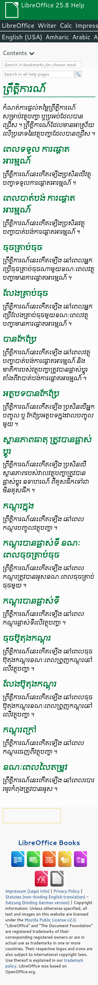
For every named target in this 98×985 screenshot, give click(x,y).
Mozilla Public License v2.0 (50, 920)
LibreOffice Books (49, 842)
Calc (66, 25)
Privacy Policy (66, 891)
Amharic (57, 36)
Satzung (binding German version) (37, 902)
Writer (46, 25)
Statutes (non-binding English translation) (45, 897)
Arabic (81, 36)
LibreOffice (18, 25)
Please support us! (32, 815)
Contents (15, 53)
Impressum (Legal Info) (27, 891)
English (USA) (22, 36)
